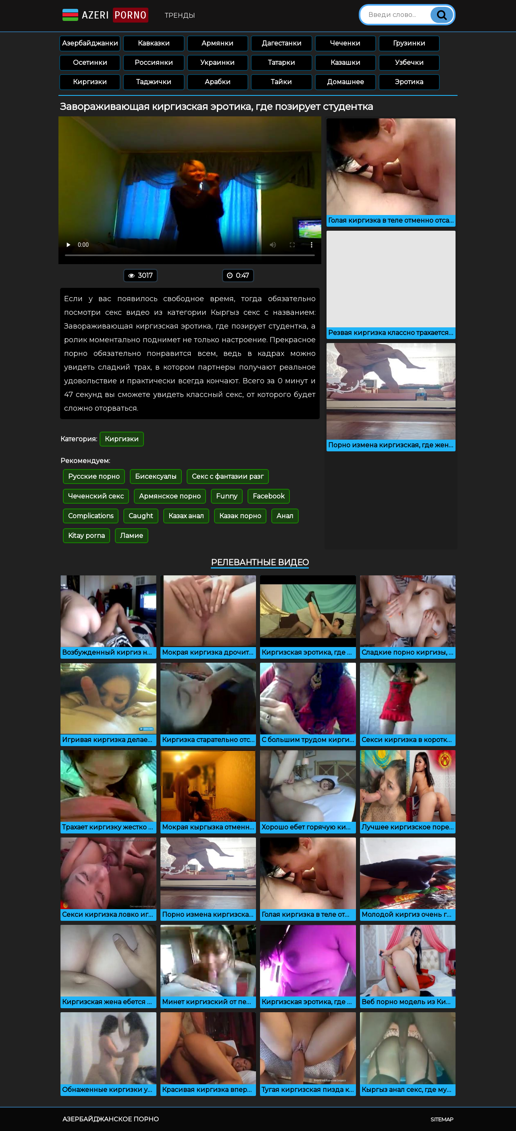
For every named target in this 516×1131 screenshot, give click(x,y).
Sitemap (442, 1119)
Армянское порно (170, 496)
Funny (226, 496)
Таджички (153, 82)
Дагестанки (282, 43)
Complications (90, 516)
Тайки (281, 82)
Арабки (218, 82)
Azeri (104, 15)
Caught (141, 516)
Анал (285, 516)
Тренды (180, 15)
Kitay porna (86, 536)
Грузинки (409, 43)
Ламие (131, 536)
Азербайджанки (90, 43)
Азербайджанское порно (110, 1119)
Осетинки (90, 62)
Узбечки (409, 62)
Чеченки (345, 43)
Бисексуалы (156, 476)
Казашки (345, 62)
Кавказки (154, 43)
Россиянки (154, 62)
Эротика (409, 82)
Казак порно (240, 516)
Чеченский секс (96, 496)
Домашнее (345, 82)
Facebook (269, 496)
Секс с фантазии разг (228, 476)
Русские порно (94, 476)
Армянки (217, 43)
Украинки (217, 62)
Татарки (281, 62)
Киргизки (90, 82)
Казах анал (186, 516)
